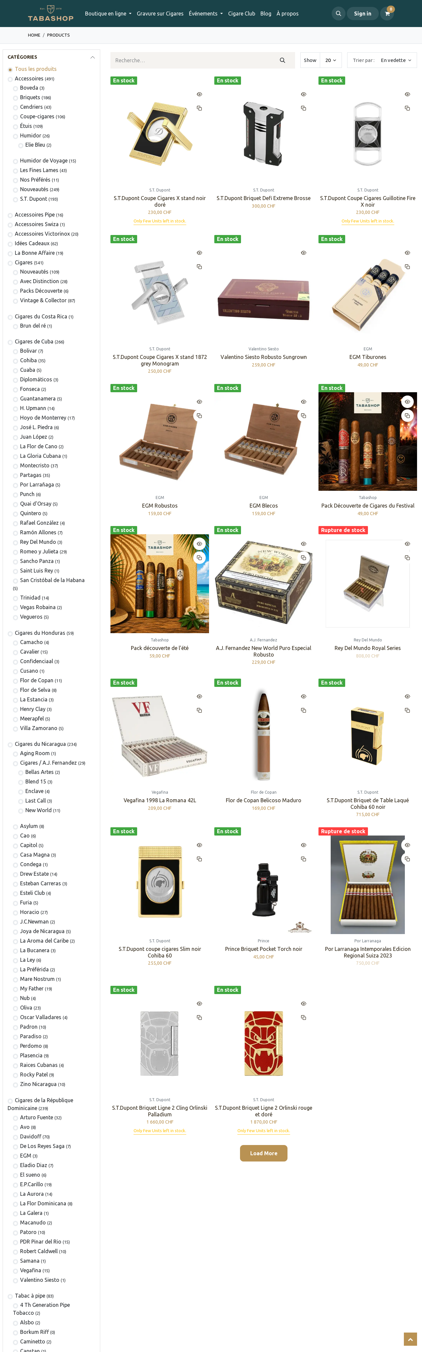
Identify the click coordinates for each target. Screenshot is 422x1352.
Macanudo (33, 1222)
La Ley (27, 960)
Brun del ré (33, 326)
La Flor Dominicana (43, 1203)
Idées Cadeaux (32, 243)
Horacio (29, 912)
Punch (27, 494)
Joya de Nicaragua (42, 931)
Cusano (29, 671)
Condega (31, 864)
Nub (25, 998)
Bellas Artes (39, 772)
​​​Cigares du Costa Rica (41, 316)
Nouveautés (34, 189)
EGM (25, 1156)
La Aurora (32, 1194)
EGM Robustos (160, 506)
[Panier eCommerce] (387, 13)
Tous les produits (36, 69)
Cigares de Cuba (34, 341)
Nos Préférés (35, 180)
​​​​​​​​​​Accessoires (29, 78)
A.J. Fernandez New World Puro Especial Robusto (263, 651)
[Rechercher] (282, 60)
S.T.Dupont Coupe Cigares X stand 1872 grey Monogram (160, 360)
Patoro (28, 1232)
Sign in (362, 13)
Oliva (26, 1008)
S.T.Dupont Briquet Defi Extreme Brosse (264, 198)
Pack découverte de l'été (160, 648)
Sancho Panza (37, 561)
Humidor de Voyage (44, 160)
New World (38, 810)
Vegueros (31, 617)
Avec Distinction (39, 281)
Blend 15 (35, 781)
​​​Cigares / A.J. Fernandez (48, 763)
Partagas (31, 475)
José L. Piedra (36, 427)
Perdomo (31, 1046)
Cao (25, 835)
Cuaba (27, 370)
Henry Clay (32, 709)
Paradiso (31, 1036)
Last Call (35, 801)
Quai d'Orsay (35, 504)
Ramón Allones (38, 532)
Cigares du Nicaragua (40, 744)
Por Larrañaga (37, 484)
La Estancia (33, 699)
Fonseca (30, 389)
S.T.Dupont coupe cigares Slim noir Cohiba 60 (160, 952)
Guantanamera (38, 398)
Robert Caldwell (39, 1251)
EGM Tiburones (367, 357)
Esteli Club (32, 893)
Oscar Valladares (40, 1017)
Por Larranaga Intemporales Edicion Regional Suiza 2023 (367, 952)
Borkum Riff (34, 1332)
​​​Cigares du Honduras (40, 633)
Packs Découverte (41, 291)
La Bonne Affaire (35, 253)
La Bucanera (34, 950)
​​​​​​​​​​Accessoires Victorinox (42, 234)
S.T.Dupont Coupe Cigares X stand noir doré (160, 201)
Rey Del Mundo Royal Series (368, 648)
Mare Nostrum (37, 979)
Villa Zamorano (38, 728)
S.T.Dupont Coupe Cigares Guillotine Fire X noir (367, 201)
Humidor (30, 135)
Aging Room (35, 753)
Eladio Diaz (33, 1165)
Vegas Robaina (38, 607)
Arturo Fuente (36, 1117)
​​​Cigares (24, 262)
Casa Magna (35, 855)
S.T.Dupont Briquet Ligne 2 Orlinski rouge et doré (263, 1111)
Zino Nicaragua (38, 1084)
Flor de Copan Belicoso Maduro (263, 800)
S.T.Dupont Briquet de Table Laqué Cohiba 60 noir (368, 803)
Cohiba (28, 360)
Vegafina (30, 1270)
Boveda (29, 88)
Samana (30, 1261)
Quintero (30, 513)
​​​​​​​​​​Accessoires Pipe (35, 215)
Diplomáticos (36, 379)
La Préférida (34, 969)
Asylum (29, 826)
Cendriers (31, 107)
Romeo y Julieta (39, 551)
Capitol (28, 845)
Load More (264, 1153)
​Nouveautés (34, 272)
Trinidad (30, 598)
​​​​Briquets (30, 97)
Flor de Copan (36, 680)
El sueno (30, 1175)
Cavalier (29, 652)
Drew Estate (34, 874)
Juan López (33, 437)
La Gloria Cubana (40, 456)
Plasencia (31, 1055)
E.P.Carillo (31, 1184)
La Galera (31, 1213)
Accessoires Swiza (37, 224)
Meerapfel (32, 718)
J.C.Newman (34, 922)
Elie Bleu (35, 145)
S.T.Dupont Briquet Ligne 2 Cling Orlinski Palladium (159, 1111)
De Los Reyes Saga (42, 1146)
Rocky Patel (34, 1074)
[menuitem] (160, 13)
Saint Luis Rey (36, 570)
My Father (32, 988)
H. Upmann (33, 408)
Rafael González (39, 523)
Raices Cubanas (39, 1065)
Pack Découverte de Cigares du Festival (367, 506)
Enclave (34, 791)
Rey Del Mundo (38, 542)
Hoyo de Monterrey (43, 418)
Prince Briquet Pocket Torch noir (263, 949)
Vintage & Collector (43, 300)
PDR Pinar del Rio (40, 1242)
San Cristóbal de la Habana (52, 580)
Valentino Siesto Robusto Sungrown (264, 357)
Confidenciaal (36, 661)
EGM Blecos (264, 506)
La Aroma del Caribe (44, 941)
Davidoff (30, 1136)
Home (34, 35)
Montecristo (34, 465)
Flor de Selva (35, 690)
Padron (29, 1027)
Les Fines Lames (39, 170)
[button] (339, 13)
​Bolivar (28, 351)
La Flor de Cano (38, 446)
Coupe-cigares (37, 116)
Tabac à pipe (30, 1296)
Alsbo (27, 1322)
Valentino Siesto (39, 1280)
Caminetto (32, 1341)
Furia (26, 902)
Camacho (31, 642)
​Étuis (26, 126)
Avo (25, 1127)
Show (310, 60)
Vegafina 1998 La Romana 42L (160, 800)
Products (58, 35)
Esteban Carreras (40, 883)
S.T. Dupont (33, 199)
